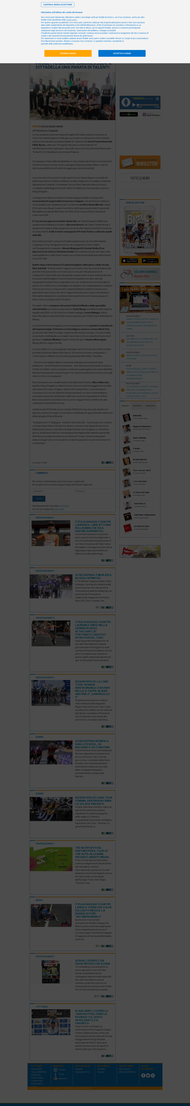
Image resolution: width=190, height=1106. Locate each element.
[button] (57, 4)
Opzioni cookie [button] (68, 53)
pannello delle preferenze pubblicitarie (57, 44)
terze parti (78, 22)
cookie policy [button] (71, 20)
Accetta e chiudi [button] (122, 53)
